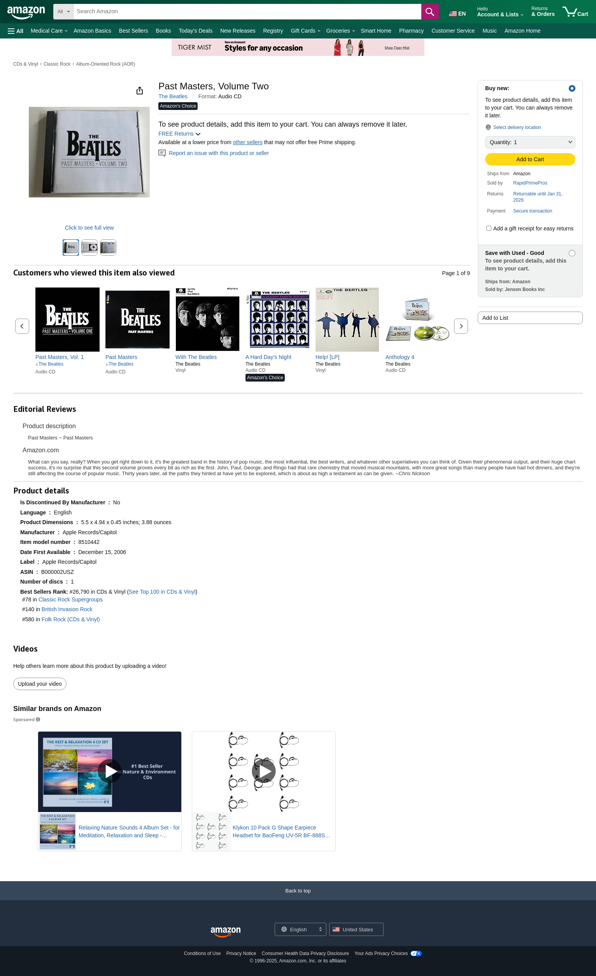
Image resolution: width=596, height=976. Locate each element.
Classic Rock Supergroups (71, 599)
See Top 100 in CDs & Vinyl (162, 592)
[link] (67, 357)
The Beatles (173, 96)
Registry (273, 31)
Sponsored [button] (27, 719)
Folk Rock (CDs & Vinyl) (71, 619)
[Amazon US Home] (225, 933)
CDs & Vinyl (25, 64)
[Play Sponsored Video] (109, 772)
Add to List (495, 318)
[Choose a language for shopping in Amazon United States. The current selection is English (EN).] (457, 12)
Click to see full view (89, 228)
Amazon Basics (92, 31)
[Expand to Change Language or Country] (320, 930)
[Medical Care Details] (66, 31)
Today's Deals (195, 31)
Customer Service (453, 31)
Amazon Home (523, 31)
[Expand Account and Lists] (522, 15)
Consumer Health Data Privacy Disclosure (305, 953)
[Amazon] (27, 11)
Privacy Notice (241, 953)
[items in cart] (575, 11)
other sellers (247, 142)
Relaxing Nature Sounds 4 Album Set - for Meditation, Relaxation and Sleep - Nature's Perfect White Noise (129, 831)
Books (163, 31)
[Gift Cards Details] (319, 31)
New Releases (237, 31)
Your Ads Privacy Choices (381, 953)
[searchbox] (247, 11)
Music (489, 31)
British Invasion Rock (67, 609)
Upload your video (40, 684)
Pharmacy (411, 31)
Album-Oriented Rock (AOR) (105, 64)
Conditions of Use (202, 953)
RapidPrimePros (530, 183)
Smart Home (376, 31)
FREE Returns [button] (179, 134)
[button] (15, 30)
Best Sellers (133, 31)
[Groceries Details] (353, 31)
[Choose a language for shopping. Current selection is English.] (295, 929)
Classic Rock (57, 64)
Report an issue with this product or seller (213, 153)
